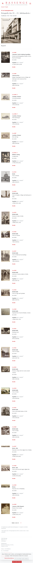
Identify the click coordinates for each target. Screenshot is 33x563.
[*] (15, 94)
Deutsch (2, 6)
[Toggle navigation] (30, 3)
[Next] (21, 523)
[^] (15, 152)
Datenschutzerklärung (5, 556)
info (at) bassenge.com (8, 552)
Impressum (3, 555)
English (6, 6)
